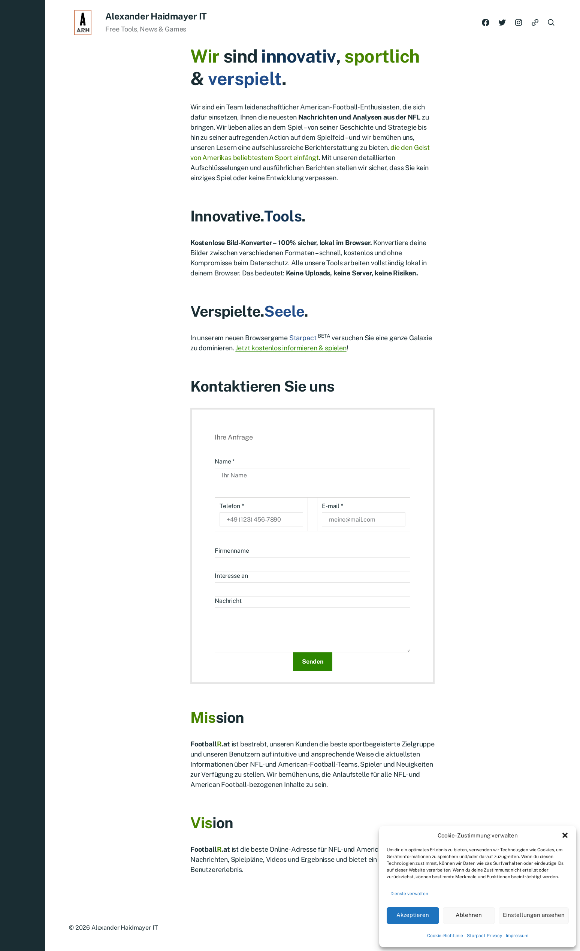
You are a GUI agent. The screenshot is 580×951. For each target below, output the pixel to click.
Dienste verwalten (409, 893)
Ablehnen (469, 915)
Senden (312, 661)
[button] (565, 835)
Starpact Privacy (484, 935)
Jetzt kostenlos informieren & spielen (290, 348)
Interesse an (231, 575)
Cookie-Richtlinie (445, 935)
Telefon (232, 506)
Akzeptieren (412, 915)
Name (225, 461)
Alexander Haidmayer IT (156, 16)
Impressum (517, 935)
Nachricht (228, 600)
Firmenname (232, 550)
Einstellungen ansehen (534, 915)
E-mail (332, 506)
